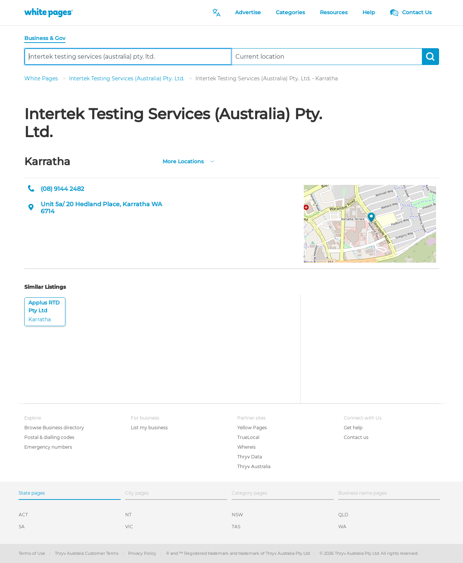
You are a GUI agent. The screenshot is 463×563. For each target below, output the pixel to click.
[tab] (47, 38)
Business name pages (362, 493)
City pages (137, 493)
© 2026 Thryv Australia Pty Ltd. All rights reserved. (369, 553)
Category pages (249, 493)
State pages (32, 493)
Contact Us (411, 12)
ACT (23, 514)
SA (22, 526)
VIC (129, 526)
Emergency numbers (48, 447)
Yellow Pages (252, 427)
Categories (290, 12)
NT (128, 514)
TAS (236, 526)
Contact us (356, 437)
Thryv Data (249, 457)
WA (342, 526)
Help (368, 12)
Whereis (246, 447)
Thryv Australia (254, 466)
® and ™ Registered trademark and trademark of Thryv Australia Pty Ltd (238, 553)
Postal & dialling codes (49, 437)
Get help (353, 427)
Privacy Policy (142, 553)
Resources (334, 12)
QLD (343, 514)
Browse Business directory (54, 427)
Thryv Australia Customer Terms (87, 553)
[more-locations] (212, 161)
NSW (237, 514)
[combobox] (128, 57)
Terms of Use (32, 553)
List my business (149, 427)
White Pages (41, 78)
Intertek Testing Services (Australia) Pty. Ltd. (127, 78)
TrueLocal (248, 437)
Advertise (248, 12)
